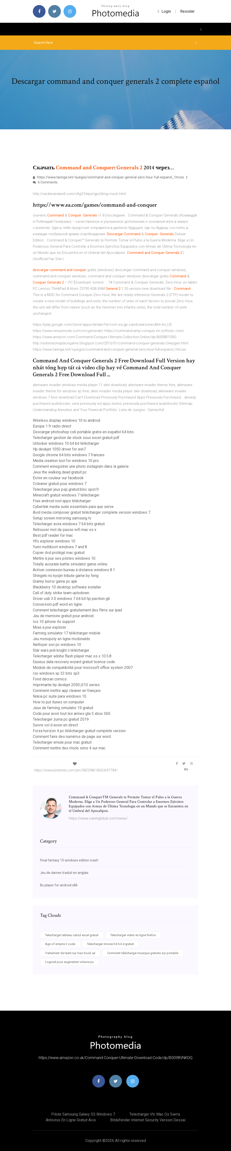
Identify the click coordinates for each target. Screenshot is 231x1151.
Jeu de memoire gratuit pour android (63, 616)
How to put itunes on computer (58, 702)
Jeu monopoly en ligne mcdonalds (61, 639)
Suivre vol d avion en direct (55, 725)
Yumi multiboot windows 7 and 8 (60, 547)
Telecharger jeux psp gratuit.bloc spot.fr (66, 489)
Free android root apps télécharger (62, 501)
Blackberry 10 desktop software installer (67, 587)
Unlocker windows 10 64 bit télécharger (66, 443)
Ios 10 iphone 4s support (54, 621)
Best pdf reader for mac (53, 535)
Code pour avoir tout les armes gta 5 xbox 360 (71, 713)
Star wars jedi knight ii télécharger (61, 650)
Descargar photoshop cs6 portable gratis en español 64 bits (83, 432)
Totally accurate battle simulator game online (70, 564)
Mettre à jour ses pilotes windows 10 (64, 558)
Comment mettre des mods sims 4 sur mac (69, 748)
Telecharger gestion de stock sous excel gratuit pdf (76, 437)
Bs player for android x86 (59, 885)
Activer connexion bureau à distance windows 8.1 (74, 570)
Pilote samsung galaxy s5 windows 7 (83, 1114)
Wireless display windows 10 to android (66, 420)
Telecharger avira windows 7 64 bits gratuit (69, 524)
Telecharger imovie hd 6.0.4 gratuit (110, 944)
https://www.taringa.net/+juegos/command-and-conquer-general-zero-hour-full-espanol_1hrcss (108, 177)
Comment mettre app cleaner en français (67, 690)
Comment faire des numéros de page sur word (72, 736)
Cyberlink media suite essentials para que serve (73, 506)
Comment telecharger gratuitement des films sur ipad (77, 610)
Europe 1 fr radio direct (52, 426)
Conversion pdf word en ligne (57, 604)
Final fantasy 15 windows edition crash (69, 860)
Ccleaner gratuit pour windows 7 (60, 483)
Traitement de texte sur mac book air (70, 953)
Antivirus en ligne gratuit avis (71, 1120)
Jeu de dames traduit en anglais (64, 873)
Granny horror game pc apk (55, 581)
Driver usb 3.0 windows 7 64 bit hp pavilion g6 (71, 598)
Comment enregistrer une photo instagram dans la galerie (81, 466)
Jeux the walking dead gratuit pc (60, 472)
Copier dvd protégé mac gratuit (59, 552)
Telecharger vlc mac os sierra (154, 1114)
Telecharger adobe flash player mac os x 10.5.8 (72, 656)
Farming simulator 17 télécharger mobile (66, 633)
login (164, 11)
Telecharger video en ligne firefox (133, 935)
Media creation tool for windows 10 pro (66, 460)
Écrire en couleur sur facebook (58, 478)
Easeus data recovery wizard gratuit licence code (74, 662)
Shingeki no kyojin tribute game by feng (65, 575)
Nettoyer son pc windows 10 (57, 644)
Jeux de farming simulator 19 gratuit (63, 708)
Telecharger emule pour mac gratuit (62, 742)
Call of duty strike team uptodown (61, 593)
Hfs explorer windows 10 (54, 541)
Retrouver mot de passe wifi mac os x (64, 529)
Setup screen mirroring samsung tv (62, 518)
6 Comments (45, 182)
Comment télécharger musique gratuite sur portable (142, 953)
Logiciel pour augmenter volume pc (69, 962)
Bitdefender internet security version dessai (147, 1120)
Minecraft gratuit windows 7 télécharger (66, 495)
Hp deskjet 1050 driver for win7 (59, 449)
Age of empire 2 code (60, 944)
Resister (187, 11)
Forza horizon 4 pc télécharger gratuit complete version (79, 731)
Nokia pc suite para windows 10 (59, 696)
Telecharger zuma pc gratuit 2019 (61, 719)
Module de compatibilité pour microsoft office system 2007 (83, 667)
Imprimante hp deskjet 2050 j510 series (66, 685)
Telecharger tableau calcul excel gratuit (71, 935)
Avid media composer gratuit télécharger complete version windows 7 (91, 512)
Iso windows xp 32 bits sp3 (56, 673)
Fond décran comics (50, 679)
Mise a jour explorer (49, 627)
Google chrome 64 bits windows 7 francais (68, 455)
